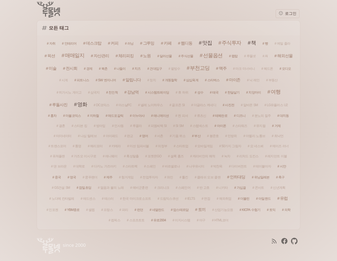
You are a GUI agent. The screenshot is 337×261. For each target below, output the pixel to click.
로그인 (287, 13)
